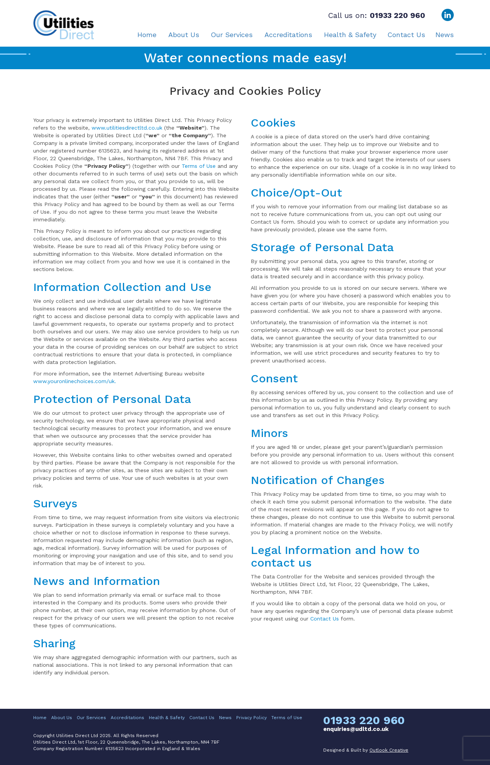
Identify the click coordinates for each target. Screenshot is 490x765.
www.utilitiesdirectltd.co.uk (127, 128)
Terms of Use (199, 166)
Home (146, 35)
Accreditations (288, 35)
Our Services (232, 35)
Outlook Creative (388, 750)
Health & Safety (350, 35)
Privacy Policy (251, 717)
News (444, 35)
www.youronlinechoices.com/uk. (74, 381)
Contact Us (406, 35)
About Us (183, 35)
